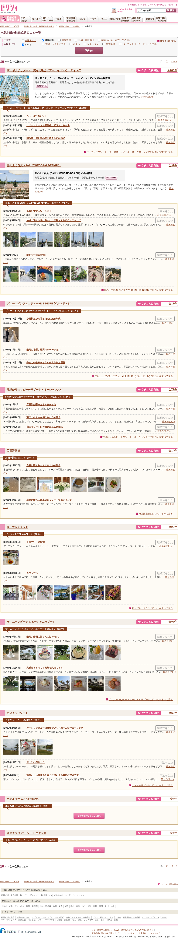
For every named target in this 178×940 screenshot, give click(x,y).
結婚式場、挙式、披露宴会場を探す (39, 26)
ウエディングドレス (150, 917)
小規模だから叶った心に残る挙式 (43, 318)
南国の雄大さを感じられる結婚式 (43, 417)
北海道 (4, 906)
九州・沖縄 (109, 906)
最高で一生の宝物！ (36, 255)
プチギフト (50, 920)
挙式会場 (110, 44)
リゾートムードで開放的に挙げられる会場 (48, 125)
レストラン (93, 44)
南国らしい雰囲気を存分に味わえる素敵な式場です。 (53, 775)
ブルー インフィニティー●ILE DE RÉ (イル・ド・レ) (39, 303)
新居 (116, 920)
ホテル (76, 44)
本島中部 (66, 40)
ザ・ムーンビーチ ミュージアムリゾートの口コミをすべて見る (141, 699)
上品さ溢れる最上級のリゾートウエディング (49, 500)
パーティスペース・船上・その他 (139, 44)
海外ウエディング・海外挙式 (78, 917)
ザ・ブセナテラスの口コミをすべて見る (152, 608)
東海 (61, 906)
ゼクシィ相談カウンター (103, 917)
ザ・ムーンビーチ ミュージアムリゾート (31, 621)
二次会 (118, 917)
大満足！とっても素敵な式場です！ (44, 667)
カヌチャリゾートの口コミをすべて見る (152, 785)
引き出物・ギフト (35, 920)
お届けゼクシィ (23, 917)
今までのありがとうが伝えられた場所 (45, 362)
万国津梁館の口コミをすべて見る (156, 513)
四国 (101, 906)
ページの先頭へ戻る (169, 884)
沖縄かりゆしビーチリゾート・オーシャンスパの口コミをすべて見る (137, 437)
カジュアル (32, 573)
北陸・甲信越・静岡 (48, 906)
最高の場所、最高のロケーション (43, 349)
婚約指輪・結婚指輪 (131, 917)
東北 (11, 906)
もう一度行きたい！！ (37, 116)
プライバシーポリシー (126, 933)
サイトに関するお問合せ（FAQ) (105, 930)
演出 (74, 920)
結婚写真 (22, 920)
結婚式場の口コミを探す (69, 26)
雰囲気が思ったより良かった (41, 404)
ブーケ (164, 917)
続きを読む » (148, 97)
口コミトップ (78, 895)
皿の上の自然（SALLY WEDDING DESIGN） (34, 165)
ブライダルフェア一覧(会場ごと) (38, 895)
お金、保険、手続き (103, 920)
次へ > (174, 61)
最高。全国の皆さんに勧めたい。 (43, 636)
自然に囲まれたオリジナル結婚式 (43, 465)
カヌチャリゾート (17, 712)
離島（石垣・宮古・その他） (116, 40)
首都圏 (35, 906)
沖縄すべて (30, 40)
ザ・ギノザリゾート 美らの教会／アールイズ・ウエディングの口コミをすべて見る (130, 152)
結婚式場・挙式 (7, 917)
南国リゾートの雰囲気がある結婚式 (44, 427)
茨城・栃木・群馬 (22, 906)
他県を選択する (168, 41)
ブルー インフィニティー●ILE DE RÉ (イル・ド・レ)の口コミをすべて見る (134, 376)
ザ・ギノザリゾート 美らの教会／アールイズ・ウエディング (44, 70)
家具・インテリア (85, 920)
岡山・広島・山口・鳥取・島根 (83, 906)
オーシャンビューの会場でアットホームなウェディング (54, 728)
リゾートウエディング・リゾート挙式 (48, 917)
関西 (66, 906)
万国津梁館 (13, 450)
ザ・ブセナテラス (17, 527)
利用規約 (142, 933)
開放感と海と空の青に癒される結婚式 (45, 138)
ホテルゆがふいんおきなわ (23, 798)
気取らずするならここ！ (38, 211)
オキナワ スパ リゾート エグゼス (26, 833)
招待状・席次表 (63, 920)
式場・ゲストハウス (55, 44)
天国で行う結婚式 (35, 542)
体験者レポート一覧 (62, 895)
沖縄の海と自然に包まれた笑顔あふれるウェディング (53, 220)
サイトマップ (154, 933)
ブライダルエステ (8, 920)
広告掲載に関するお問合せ (103, 933)
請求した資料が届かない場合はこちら (137, 930)
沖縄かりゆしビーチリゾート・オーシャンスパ (34, 389)
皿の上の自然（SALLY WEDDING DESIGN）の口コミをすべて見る (138, 290)
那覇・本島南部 (86, 40)
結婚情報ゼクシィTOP (9, 26)
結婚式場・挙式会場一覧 (11, 895)
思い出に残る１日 (35, 762)
